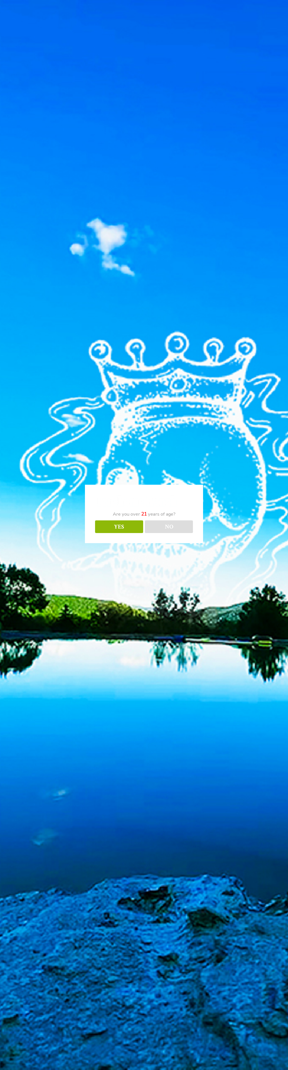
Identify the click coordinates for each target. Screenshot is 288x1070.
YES (119, 527)
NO (169, 527)
